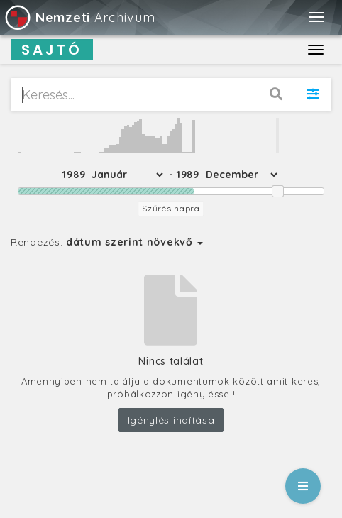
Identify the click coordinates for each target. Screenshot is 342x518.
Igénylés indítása (171, 420)
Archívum (79, 17)
